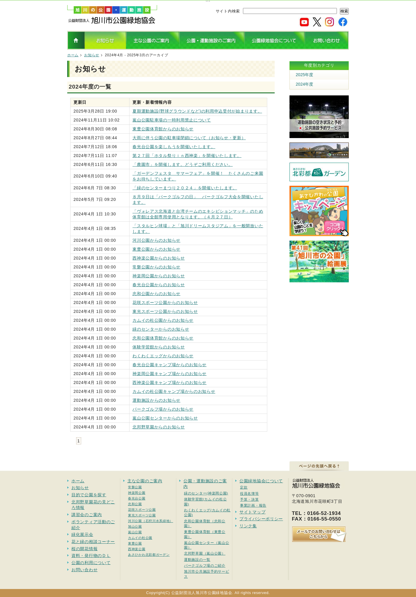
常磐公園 (135, 487)
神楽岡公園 (136, 492)
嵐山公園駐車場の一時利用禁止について (171, 120)
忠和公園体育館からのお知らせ (162, 338)
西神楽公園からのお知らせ (158, 258)
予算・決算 (249, 499)
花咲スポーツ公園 (142, 509)
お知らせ (91, 55)
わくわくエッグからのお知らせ (162, 355)
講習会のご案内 (86, 514)
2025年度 (304, 74)
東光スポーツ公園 (142, 515)
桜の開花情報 (84, 548)
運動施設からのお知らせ (156, 400)
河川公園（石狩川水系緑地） (150, 521)
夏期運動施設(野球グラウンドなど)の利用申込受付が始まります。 (197, 111)
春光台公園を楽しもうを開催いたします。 (173, 146)
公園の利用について (91, 562)
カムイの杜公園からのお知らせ (162, 320)
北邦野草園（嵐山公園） (204, 553)
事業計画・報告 (253, 505)
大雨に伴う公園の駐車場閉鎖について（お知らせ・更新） (189, 137)
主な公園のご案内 (144, 480)
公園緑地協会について (261, 480)
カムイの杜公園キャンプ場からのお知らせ (173, 391)
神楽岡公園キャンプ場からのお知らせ (169, 373)
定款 (243, 487)
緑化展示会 (82, 534)
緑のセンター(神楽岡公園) (206, 493)
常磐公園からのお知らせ (156, 267)
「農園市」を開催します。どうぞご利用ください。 (182, 164)
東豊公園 (135, 543)
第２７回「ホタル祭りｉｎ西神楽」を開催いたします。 (186, 155)
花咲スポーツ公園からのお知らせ (165, 302)
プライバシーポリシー (261, 518)
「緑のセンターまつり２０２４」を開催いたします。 (184, 187)
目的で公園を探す (88, 494)
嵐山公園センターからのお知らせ (165, 418)
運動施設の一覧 (197, 559)
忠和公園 (135, 504)
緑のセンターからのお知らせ (160, 329)
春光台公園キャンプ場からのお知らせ (169, 364)
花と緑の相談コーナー (93, 541)
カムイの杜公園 (140, 538)
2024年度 (304, 84)
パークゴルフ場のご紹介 (204, 565)
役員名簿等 (249, 493)
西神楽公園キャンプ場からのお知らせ (169, 382)
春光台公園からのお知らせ (158, 284)
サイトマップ (252, 512)
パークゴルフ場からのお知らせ (162, 409)
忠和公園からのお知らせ (156, 293)
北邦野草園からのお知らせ (158, 427)
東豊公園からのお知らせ (156, 249)
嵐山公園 (135, 532)
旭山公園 (135, 526)
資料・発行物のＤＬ (91, 555)
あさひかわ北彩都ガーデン (148, 554)
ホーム (73, 55)
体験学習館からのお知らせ (158, 347)
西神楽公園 (136, 549)
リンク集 (248, 526)
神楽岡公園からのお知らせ (158, 275)
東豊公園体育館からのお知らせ (162, 129)
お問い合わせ (84, 569)
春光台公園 (136, 498)
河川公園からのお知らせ (156, 240)
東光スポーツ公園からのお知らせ (165, 311)
